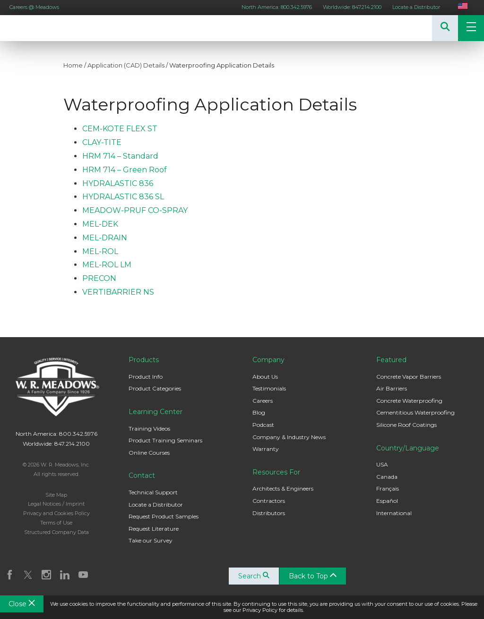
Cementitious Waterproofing (415, 412)
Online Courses (149, 452)
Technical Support (153, 492)
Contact (142, 475)
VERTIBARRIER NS (118, 292)
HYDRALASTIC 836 (117, 183)
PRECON (99, 278)
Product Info (146, 376)
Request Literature (154, 528)
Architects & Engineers (282, 488)
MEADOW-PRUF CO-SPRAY (135, 210)
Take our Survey (151, 540)
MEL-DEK (100, 224)
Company (268, 360)
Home (73, 65)
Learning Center (155, 411)
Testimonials (269, 388)
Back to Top (313, 576)
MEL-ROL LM (106, 264)
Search (253, 576)
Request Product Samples (164, 516)
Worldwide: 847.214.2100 (352, 7)
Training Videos (149, 428)
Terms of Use (56, 522)
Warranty (265, 448)
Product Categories (155, 388)
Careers (262, 400)
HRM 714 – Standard (120, 156)
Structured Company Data (56, 532)
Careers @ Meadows (34, 7)
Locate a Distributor (416, 7)
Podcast (263, 424)
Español (387, 500)
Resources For (276, 472)
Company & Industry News (289, 437)
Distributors (268, 513)
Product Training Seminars (165, 440)
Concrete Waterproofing (409, 400)
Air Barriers (391, 388)
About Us (265, 376)
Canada (387, 476)
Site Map (56, 495)
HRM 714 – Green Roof (124, 169)
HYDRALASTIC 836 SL (123, 196)
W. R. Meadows (28, 28)
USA (382, 464)
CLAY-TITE (101, 142)
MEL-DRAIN (104, 237)
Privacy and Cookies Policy (56, 513)
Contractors (268, 500)
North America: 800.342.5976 (277, 7)
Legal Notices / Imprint (56, 503)
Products (144, 360)
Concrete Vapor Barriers (408, 376)
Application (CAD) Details (125, 65)
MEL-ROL (100, 251)
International (394, 513)
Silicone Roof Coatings (406, 424)
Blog (258, 412)
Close (22, 604)
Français (387, 488)
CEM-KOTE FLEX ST (119, 128)
